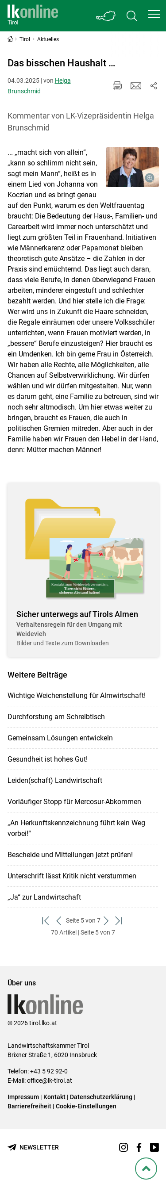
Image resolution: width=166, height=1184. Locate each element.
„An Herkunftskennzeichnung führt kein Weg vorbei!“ (76, 828)
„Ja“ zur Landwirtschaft (44, 897)
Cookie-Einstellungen (86, 1106)
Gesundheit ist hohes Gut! (48, 759)
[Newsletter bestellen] (33, 1147)
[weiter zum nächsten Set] (106, 920)
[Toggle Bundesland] (106, 15)
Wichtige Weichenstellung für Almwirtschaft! (77, 695)
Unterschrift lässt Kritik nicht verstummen (72, 876)
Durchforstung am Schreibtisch (56, 717)
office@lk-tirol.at (49, 1080)
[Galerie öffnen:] (132, 167)
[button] (154, 14)
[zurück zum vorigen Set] (59, 920)
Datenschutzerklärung (101, 1096)
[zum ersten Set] (46, 920)
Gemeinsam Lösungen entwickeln (60, 738)
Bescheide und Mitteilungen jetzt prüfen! (70, 855)
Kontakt (54, 1096)
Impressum (23, 1096)
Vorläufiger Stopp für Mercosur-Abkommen (74, 801)
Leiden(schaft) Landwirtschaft (55, 780)
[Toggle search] (132, 15)
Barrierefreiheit (29, 1106)
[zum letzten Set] (119, 920)
